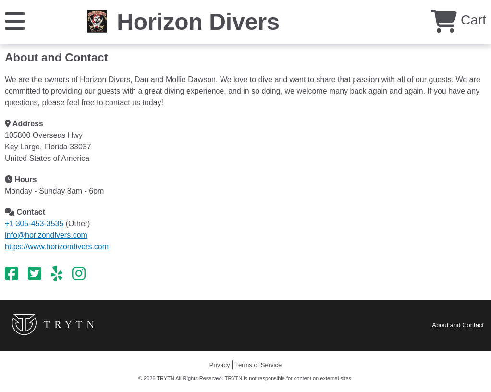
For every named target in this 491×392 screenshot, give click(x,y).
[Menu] (15, 20)
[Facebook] (11, 273)
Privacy (219, 364)
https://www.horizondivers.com (57, 247)
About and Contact (458, 325)
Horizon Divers (198, 22)
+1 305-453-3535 (34, 224)
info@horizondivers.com (46, 235)
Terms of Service (258, 364)
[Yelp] (56, 273)
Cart (458, 19)
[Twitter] (34, 273)
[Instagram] (79, 273)
